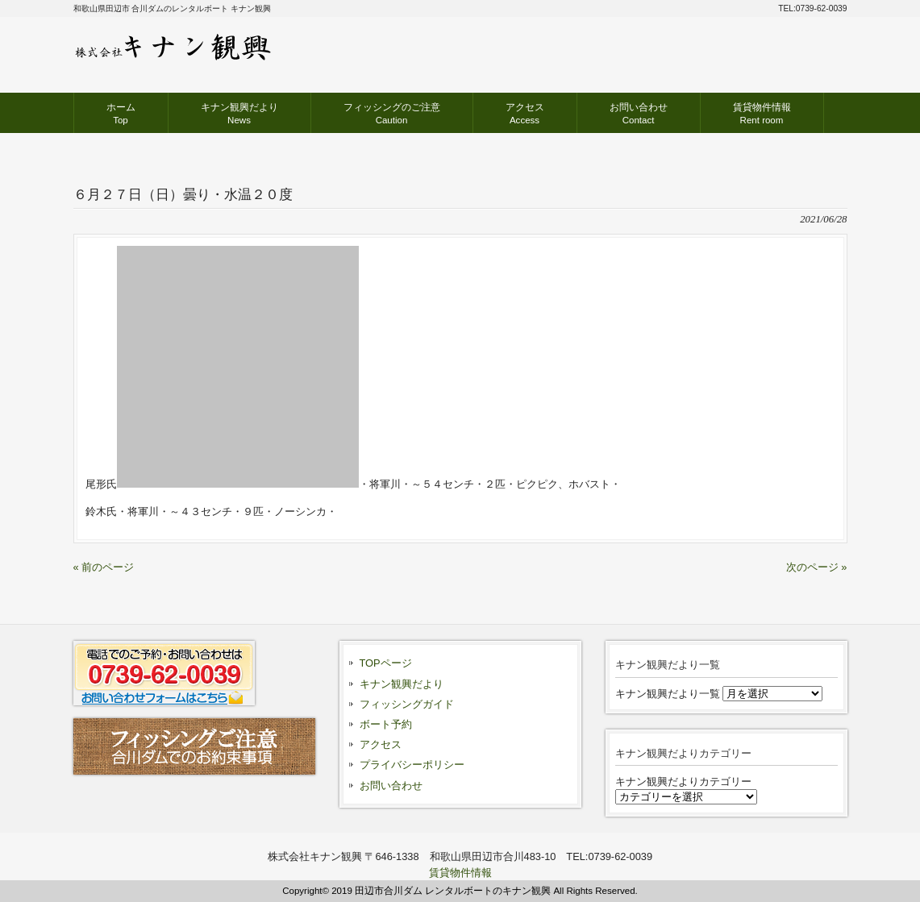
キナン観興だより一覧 (667, 694)
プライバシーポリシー (412, 765)
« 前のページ (104, 567)
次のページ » (816, 567)
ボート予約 (386, 724)
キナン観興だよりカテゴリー (683, 781)
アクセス (381, 744)
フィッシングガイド (407, 704)
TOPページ (386, 663)
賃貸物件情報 (460, 873)
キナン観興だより (401, 684)
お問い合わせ (391, 785)
